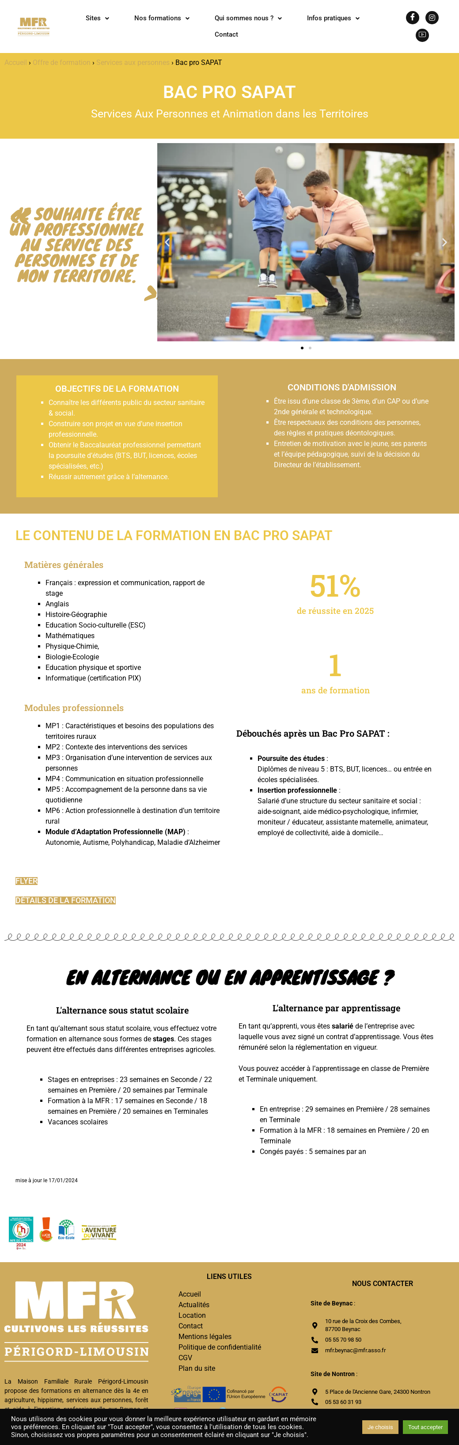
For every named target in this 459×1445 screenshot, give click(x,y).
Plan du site (196, 1368)
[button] (97, 18)
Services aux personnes (133, 62)
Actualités (193, 1305)
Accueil (15, 62)
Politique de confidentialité (219, 1347)
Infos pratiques (333, 18)
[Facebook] (412, 17)
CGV (185, 1358)
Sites (97, 18)
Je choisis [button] (380, 1427)
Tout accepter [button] (425, 1427)
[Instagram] (432, 17)
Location (192, 1315)
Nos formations (162, 18)
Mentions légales (204, 1336)
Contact (226, 34)
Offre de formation (62, 62)
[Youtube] (422, 35)
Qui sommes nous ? (248, 18)
